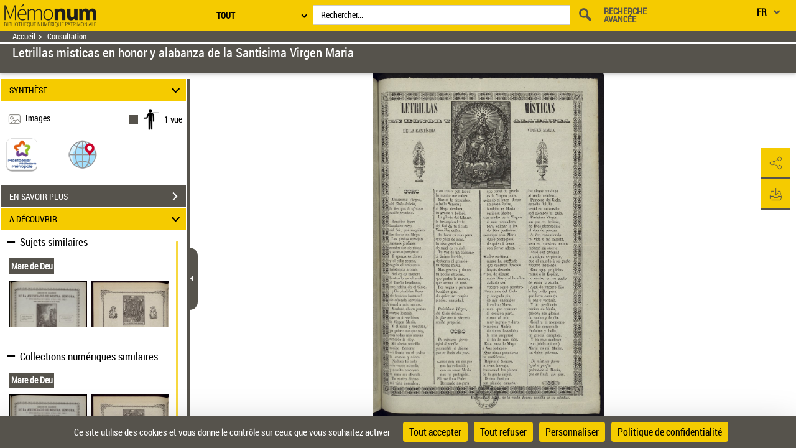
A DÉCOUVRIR (96, 219)
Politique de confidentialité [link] (670, 432)
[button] (82, 154)
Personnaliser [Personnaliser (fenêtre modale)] (572, 432)
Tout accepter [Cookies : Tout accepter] (435, 432)
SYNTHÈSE (96, 90)
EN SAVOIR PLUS (97, 196)
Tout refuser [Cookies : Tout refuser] (503, 432)
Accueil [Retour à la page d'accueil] (23, 36)
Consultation (66, 36)
